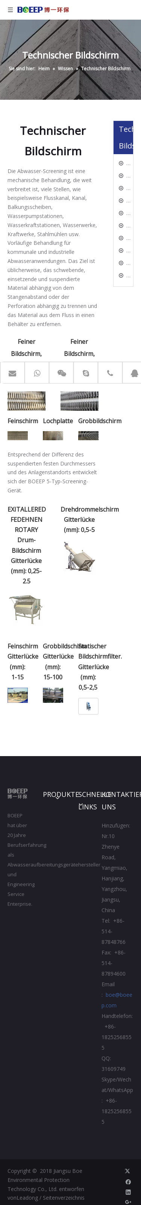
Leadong (27, 1197)
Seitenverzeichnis (64, 1197)
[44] (52, 436)
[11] (26, 401)
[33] (18, 436)
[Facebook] (128, 1181)
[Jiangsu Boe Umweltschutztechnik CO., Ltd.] (18, 793)
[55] (88, 436)
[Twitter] (128, 1171)
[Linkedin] (128, 1192)
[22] (79, 401)
